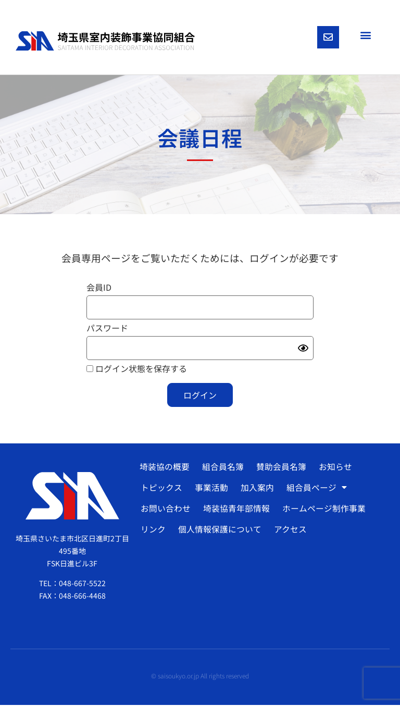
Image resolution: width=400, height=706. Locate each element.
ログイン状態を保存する (136, 369)
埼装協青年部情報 (235, 509)
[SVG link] (105, 41)
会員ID (98, 288)
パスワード (107, 329)
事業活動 (210, 488)
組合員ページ (314, 488)
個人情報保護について (218, 530)
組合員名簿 (222, 468)
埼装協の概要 (165, 468)
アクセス (288, 530)
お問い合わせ (165, 509)
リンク (152, 530)
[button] (365, 34)
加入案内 (255, 488)
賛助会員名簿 (280, 468)
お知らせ (334, 468)
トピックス (161, 488)
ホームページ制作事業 (322, 509)
